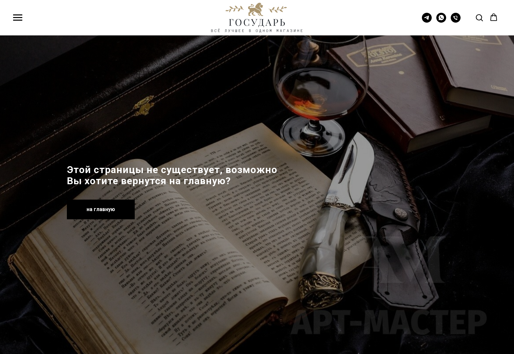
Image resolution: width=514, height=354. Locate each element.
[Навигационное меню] (17, 17)
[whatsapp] (441, 21)
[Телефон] (456, 21)
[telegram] (427, 21)
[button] (479, 17)
